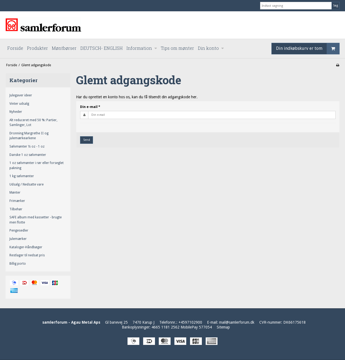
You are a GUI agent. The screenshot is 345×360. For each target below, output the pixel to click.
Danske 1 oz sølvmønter (27, 155)
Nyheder (15, 112)
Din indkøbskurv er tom (307, 48)
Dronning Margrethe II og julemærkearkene (29, 135)
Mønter (14, 192)
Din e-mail (90, 107)
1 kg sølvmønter (21, 176)
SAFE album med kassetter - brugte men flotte (35, 219)
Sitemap (223, 327)
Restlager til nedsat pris (27, 255)
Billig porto (17, 263)
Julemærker (18, 239)
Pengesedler (18, 230)
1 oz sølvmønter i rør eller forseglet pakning (36, 165)
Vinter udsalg (19, 104)
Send (86, 140)
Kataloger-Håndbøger (25, 247)
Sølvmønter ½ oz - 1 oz (26, 146)
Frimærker (17, 201)
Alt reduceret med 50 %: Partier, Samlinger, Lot (33, 122)
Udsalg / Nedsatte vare (26, 184)
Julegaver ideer (20, 95)
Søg (335, 5)
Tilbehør (15, 209)
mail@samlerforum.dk (236, 322)
